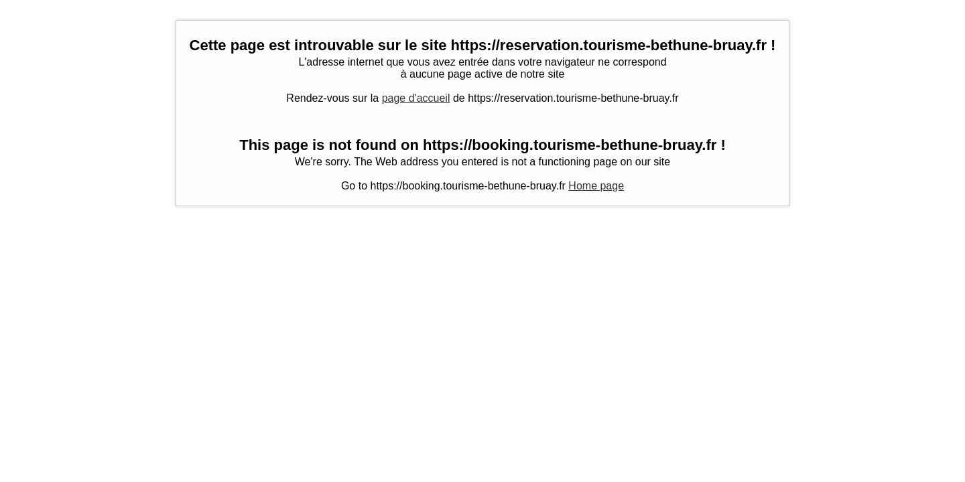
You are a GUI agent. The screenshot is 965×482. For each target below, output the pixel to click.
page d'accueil (416, 98)
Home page (596, 185)
